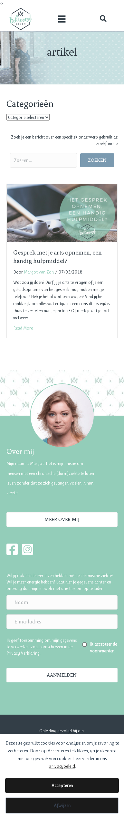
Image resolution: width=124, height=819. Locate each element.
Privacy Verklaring (23, 653)
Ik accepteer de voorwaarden (103, 647)
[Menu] (62, 19)
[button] (103, 18)
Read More (23, 328)
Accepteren (62, 785)
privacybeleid (61, 766)
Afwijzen (62, 805)
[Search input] (43, 160)
